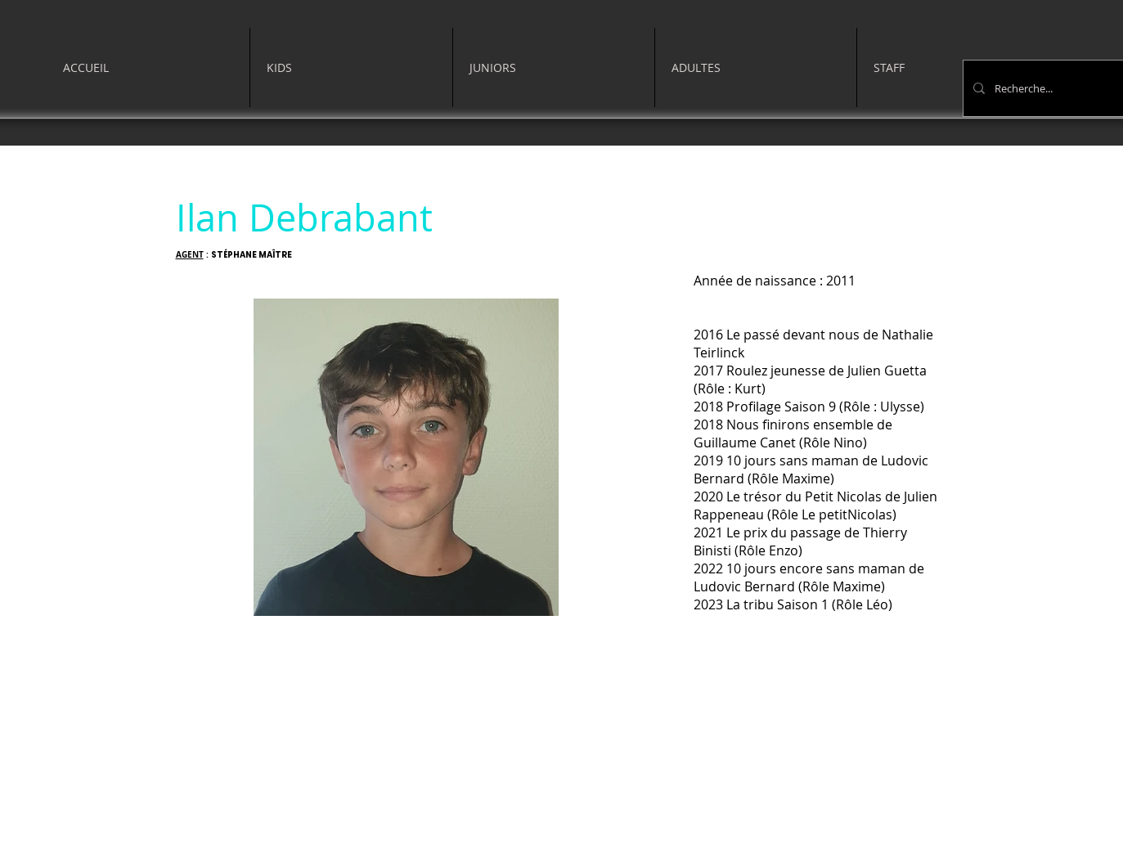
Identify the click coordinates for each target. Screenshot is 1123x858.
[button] (351, 67)
